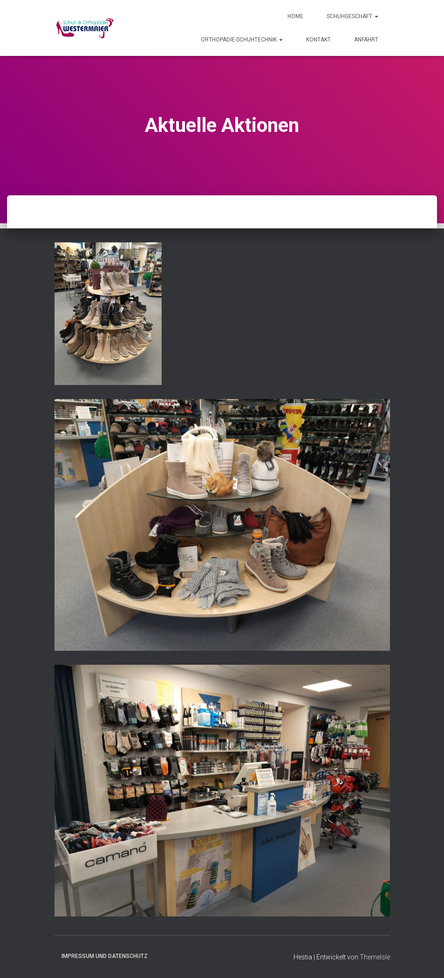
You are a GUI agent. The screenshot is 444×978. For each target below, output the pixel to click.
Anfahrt (366, 39)
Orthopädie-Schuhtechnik (242, 39)
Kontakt (318, 39)
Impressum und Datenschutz (104, 956)
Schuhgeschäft (352, 16)
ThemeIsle (375, 957)
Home (295, 16)
